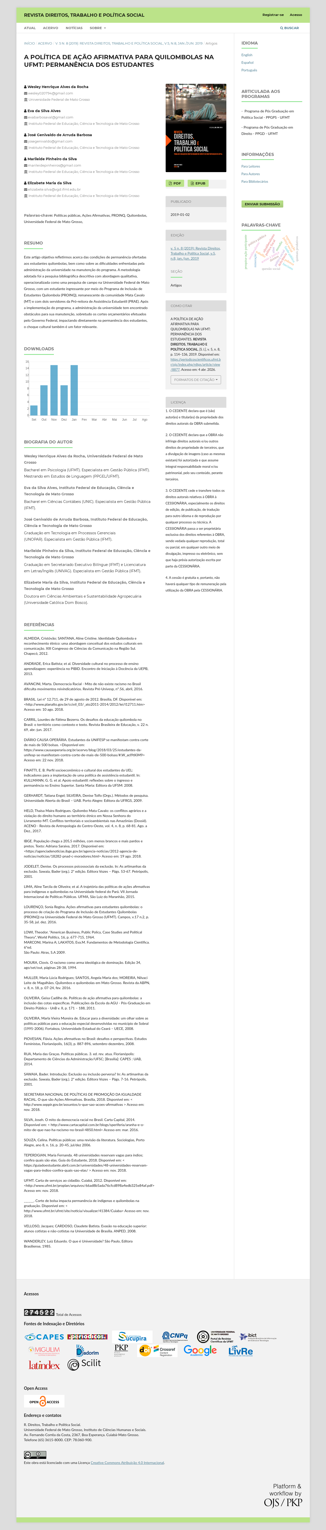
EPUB (199, 183)
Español (248, 62)
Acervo (50, 28)
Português (249, 70)
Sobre (96, 28)
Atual (30, 28)
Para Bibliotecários (255, 181)
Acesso (296, 15)
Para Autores (251, 174)
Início (29, 43)
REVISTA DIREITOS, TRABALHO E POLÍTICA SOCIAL (84, 15)
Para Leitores (251, 166)
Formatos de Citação (194, 380)
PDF (176, 183)
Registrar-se (273, 15)
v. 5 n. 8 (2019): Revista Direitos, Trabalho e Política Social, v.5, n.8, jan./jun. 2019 (129, 43)
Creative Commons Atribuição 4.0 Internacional (127, 1462)
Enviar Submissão (262, 204)
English (247, 55)
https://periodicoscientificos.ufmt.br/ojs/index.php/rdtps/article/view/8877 (196, 364)
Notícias (74, 28)
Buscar (289, 28)
